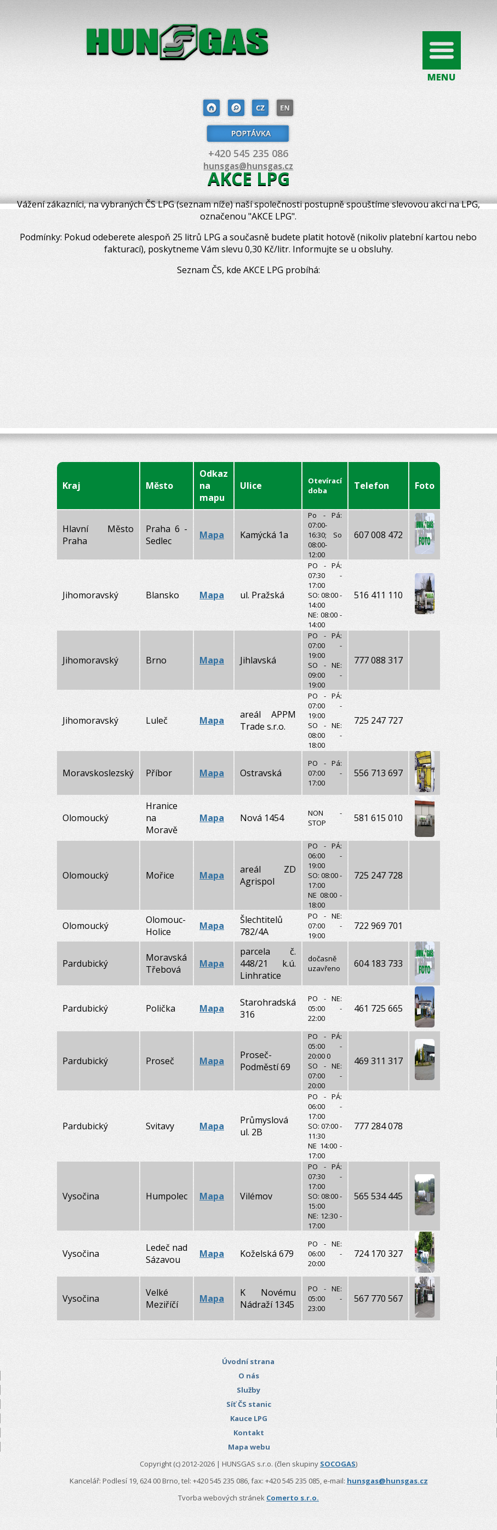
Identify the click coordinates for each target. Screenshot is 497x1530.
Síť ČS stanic (248, 1404)
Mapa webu (249, 1447)
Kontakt (248, 1432)
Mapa (211, 535)
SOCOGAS (338, 1464)
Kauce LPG (248, 1418)
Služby (248, 1390)
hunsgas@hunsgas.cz (248, 165)
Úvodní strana (248, 1361)
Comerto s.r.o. (292, 1498)
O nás (248, 1376)
